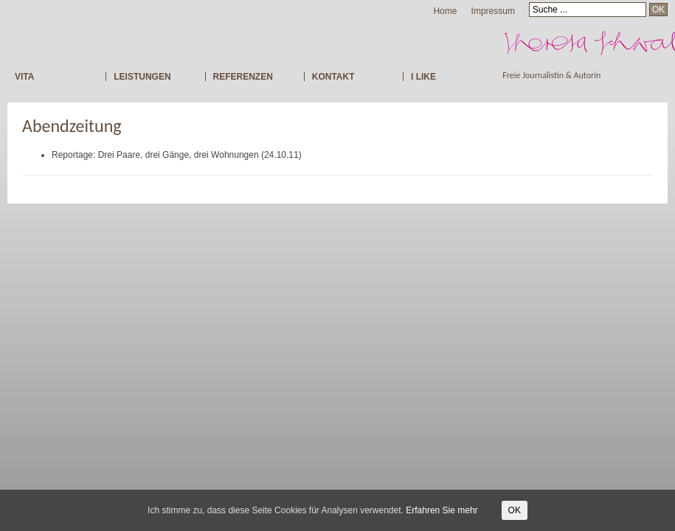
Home (445, 11)
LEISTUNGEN (142, 76)
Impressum (493, 11)
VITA (24, 76)
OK (514, 510)
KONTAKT (333, 76)
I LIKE (423, 76)
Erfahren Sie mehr (441, 510)
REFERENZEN (243, 76)
